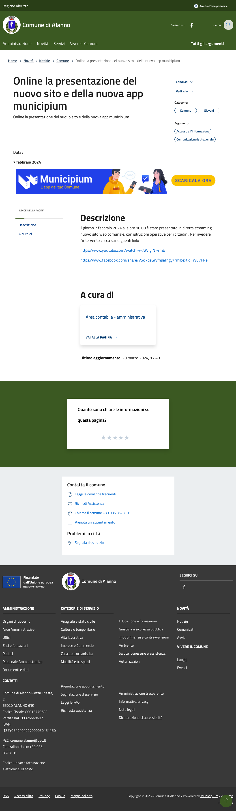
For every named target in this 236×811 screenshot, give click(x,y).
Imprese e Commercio (77, 645)
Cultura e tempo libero (78, 629)
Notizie (44, 60)
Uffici (7, 637)
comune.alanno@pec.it (28, 740)
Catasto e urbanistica (77, 653)
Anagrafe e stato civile (78, 621)
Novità (29, 60)
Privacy (44, 795)
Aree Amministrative (18, 629)
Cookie (60, 795)
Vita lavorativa (72, 637)
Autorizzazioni (130, 661)
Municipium (209, 795)
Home (12, 60)
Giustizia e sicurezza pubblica (141, 629)
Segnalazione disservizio (79, 694)
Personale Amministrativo (22, 661)
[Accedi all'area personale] (210, 6)
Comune (62, 60)
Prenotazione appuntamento (82, 686)
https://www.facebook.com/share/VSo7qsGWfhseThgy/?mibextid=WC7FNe (144, 260)
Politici (8, 653)
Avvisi (181, 637)
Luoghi (182, 659)
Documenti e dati (16, 669)
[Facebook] (188, 25)
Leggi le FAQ (70, 702)
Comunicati (185, 629)
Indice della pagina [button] (31, 210)
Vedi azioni (186, 91)
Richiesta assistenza (76, 710)
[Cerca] (228, 24)
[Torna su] (226, 801)
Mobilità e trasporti (75, 661)
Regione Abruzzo (15, 6)
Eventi (182, 667)
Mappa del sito (81, 795)
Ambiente (126, 645)
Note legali (127, 709)
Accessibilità (23, 795)
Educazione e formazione (138, 621)
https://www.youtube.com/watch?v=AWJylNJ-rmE (122, 250)
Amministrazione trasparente (141, 693)
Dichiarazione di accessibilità (140, 717)
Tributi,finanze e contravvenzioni (144, 637)
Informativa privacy (133, 701)
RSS (6, 795)
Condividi (185, 82)
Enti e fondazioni (15, 645)
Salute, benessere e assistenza (142, 653)
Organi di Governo (16, 621)
